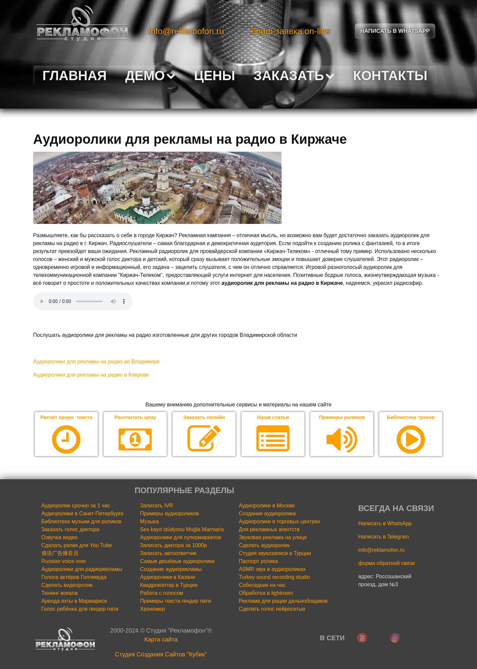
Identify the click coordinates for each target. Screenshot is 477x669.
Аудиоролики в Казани (167, 577)
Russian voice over (63, 561)
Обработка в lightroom (266, 593)
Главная (74, 75)
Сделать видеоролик (67, 585)
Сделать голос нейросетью (272, 609)
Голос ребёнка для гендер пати (79, 609)
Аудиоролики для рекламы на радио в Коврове (91, 375)
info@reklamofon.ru (186, 31)
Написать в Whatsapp (395, 31)
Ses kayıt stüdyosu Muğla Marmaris (182, 530)
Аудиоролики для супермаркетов (180, 537)
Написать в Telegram (383, 537)
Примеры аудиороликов (169, 514)
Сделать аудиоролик (264, 545)
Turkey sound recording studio (274, 577)
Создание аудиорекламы (171, 569)
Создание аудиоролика (267, 514)
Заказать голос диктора (70, 530)
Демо (150, 75)
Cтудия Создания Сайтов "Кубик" (161, 654)
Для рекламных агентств (269, 530)
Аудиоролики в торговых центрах (279, 522)
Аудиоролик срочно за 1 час (75, 506)
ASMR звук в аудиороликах (272, 569)
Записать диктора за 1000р (173, 545)
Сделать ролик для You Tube (76, 545)
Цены (214, 75)
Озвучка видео (59, 537)
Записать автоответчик (168, 553)
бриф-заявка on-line (291, 31)
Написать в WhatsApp (384, 524)
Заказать (294, 75)
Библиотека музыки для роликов (81, 522)
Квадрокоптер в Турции (168, 585)
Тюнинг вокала (59, 593)
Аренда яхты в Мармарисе (74, 601)
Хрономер (152, 609)
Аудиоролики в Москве (267, 506)
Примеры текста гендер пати (175, 601)
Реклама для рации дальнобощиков (283, 601)
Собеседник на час (262, 585)
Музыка (149, 522)
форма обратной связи (386, 563)
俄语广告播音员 (60, 553)
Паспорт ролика (258, 561)
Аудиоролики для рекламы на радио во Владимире (96, 361)
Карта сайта (161, 640)
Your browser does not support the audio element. (82, 301)
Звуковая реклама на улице (273, 537)
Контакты (390, 75)
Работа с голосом (161, 593)
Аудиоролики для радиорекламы (81, 569)
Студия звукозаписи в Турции (275, 553)
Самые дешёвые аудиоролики (177, 561)
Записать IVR (156, 506)
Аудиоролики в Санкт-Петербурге (82, 514)
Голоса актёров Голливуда (74, 577)
